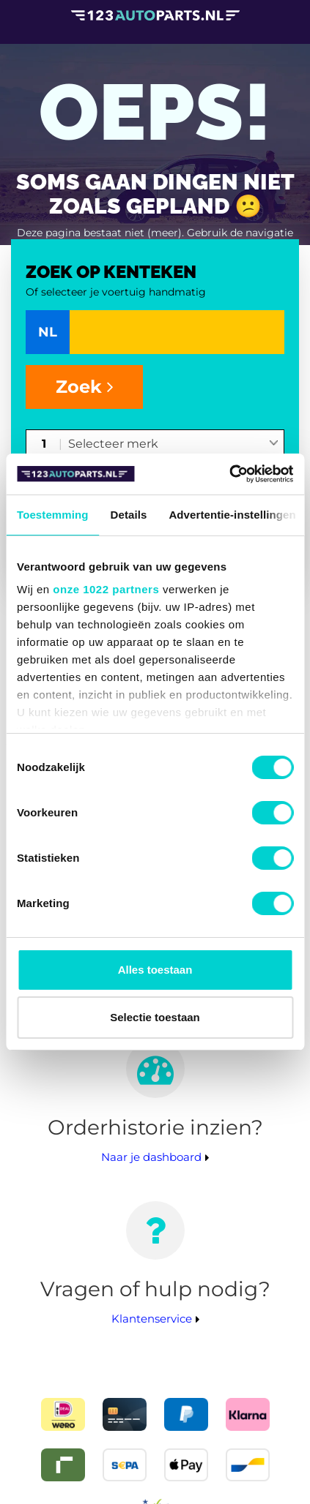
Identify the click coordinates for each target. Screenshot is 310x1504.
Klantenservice (151, 1319)
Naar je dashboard (151, 1157)
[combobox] (173, 444)
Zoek (85, 386)
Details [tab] (129, 514)
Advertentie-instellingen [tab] (232, 514)
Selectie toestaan (155, 1017)
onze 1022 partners (106, 589)
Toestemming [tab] (53, 514)
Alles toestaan (155, 969)
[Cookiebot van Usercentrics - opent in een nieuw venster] (229, 474)
